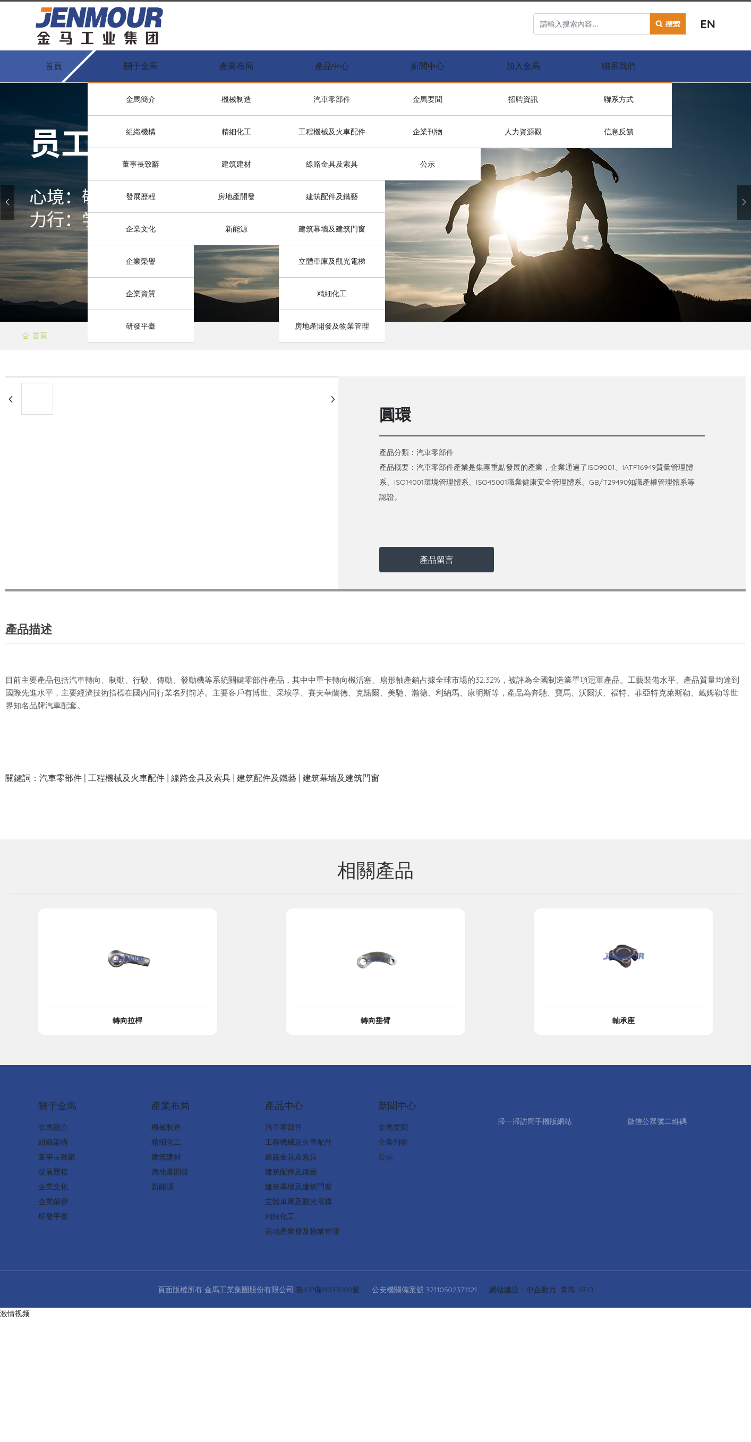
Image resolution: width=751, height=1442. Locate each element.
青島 (567, 1289)
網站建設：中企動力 (522, 1289)
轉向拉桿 (127, 1020)
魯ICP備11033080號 (328, 1289)
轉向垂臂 (375, 1020)
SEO (586, 1289)
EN (707, 23)
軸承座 (623, 1020)
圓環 (395, 415)
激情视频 (15, 1313)
